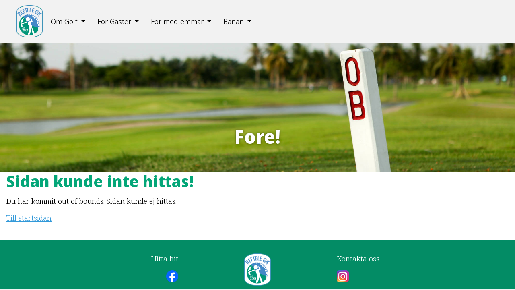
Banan (233, 21)
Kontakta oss (358, 258)
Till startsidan (29, 218)
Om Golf (64, 21)
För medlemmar (177, 21)
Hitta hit (164, 258)
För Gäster (114, 21)
